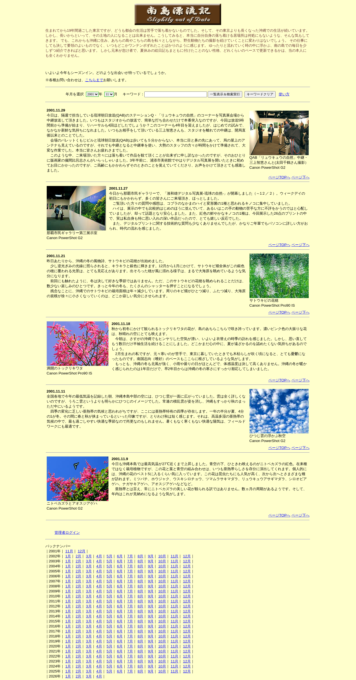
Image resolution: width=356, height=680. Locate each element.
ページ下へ (300, 177)
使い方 (284, 94)
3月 (89, 556)
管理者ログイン (67, 532)
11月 (69, 551)
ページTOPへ (279, 177)
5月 (109, 556)
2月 (78, 556)
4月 (99, 556)
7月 (130, 556)
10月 (162, 556)
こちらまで (94, 80)
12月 (81, 551)
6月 (119, 556)
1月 (68, 556)
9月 (151, 556)
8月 (140, 556)
